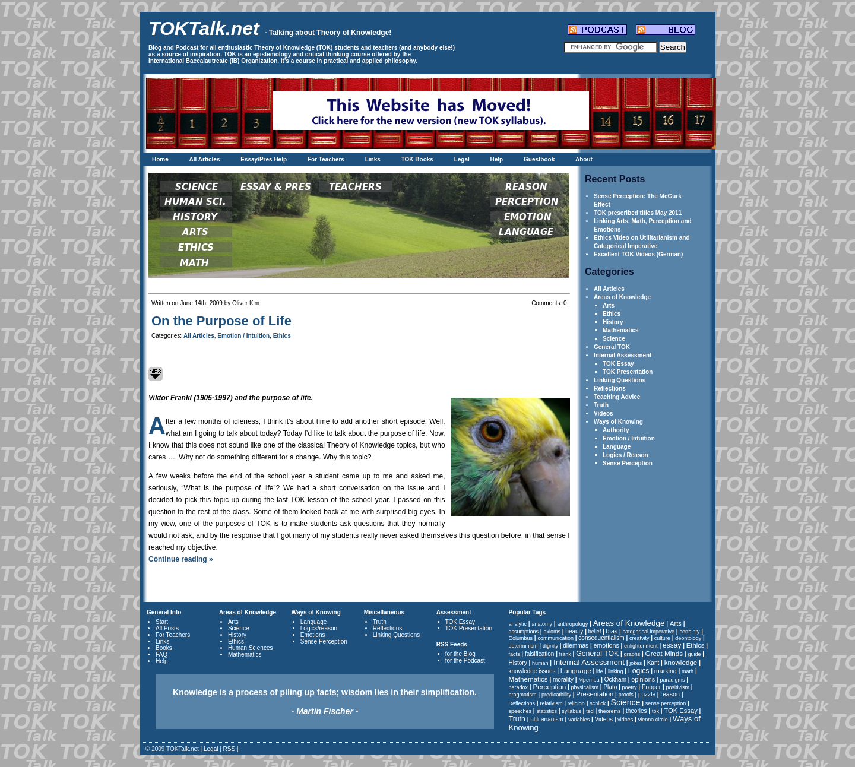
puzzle (647, 694)
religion (576, 703)
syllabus (571, 711)
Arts (609, 305)
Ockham (615, 679)
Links (373, 159)
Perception (549, 686)
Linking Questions (619, 380)
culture (662, 638)
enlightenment (641, 646)
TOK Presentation (628, 372)
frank (565, 654)
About (584, 159)
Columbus (521, 638)
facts (514, 654)
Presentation (594, 694)
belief (594, 632)
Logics (639, 671)
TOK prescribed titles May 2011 (638, 213)
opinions (643, 679)
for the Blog (460, 654)
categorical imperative (649, 632)
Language (617, 446)
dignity (550, 646)
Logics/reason (318, 628)
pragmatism (523, 695)
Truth (601, 405)
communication (555, 638)
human (540, 663)
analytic (518, 624)
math (688, 671)
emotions (606, 645)
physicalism (585, 687)
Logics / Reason (625, 455)
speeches (520, 711)
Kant (653, 663)
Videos (603, 413)
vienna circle (653, 719)
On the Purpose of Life (221, 320)
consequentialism (601, 638)
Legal (462, 159)
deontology (688, 638)
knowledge (681, 662)
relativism (551, 703)
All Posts (167, 628)
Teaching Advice (617, 397)
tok (655, 711)
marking (665, 670)
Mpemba (588, 680)
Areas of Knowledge (622, 297)
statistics (546, 711)
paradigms (672, 680)
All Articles (204, 159)
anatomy (541, 624)
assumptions (524, 632)
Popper (651, 687)
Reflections (610, 388)
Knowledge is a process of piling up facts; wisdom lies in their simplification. (325, 701)
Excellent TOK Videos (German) (638, 254)
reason (670, 694)
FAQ (161, 654)
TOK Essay (618, 363)
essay (672, 645)
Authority (616, 430)
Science (614, 338)
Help (497, 159)
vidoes (625, 719)
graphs (632, 654)
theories (636, 711)
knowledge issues (532, 671)
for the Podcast (465, 660)
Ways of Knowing (618, 422)
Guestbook (539, 159)
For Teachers (326, 159)
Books (164, 648)
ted (590, 711)
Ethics (611, 313)
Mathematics (621, 330)
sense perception (665, 703)
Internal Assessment (622, 355)
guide (694, 654)
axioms (551, 632)
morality (563, 679)
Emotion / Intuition (629, 438)
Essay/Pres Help (263, 159)
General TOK (612, 347)
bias (612, 631)
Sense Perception (628, 463)
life (599, 671)
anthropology (572, 624)
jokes (635, 663)
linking (615, 671)
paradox (518, 687)
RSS (229, 749)
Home (160, 159)
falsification (539, 654)
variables (579, 719)
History (613, 322)
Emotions (312, 635)
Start (162, 622)
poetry (629, 687)
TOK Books (417, 159)
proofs (626, 695)
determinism (523, 646)
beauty (574, 631)
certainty (689, 632)
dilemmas (575, 645)
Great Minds (664, 653)
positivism (678, 687)
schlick (598, 703)
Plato (610, 687)
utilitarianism (546, 719)
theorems (609, 711)
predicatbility (556, 695)
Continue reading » (180, 559)
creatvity (639, 638)
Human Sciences (250, 648)
